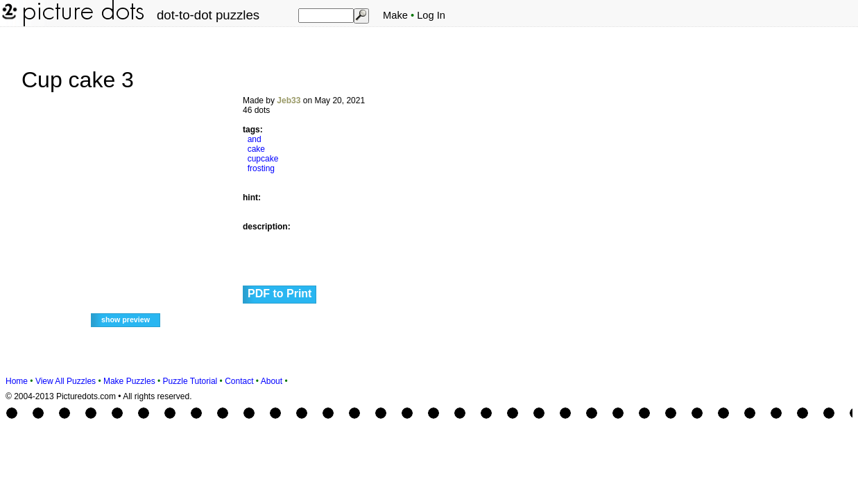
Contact (239, 381)
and (254, 139)
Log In (431, 15)
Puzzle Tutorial (190, 381)
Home (17, 381)
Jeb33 (288, 100)
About (271, 381)
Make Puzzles (129, 381)
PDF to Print (279, 293)
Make (395, 15)
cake (256, 149)
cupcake (263, 159)
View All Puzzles (65, 381)
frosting (261, 168)
